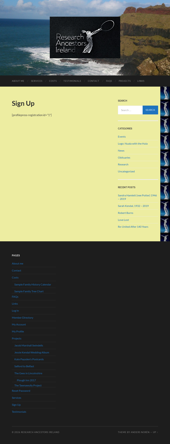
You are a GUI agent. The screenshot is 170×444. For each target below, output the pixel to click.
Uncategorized (126, 171)
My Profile (18, 331)
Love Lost (123, 219)
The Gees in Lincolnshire (28, 373)
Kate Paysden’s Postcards (29, 359)
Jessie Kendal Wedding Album (31, 352)
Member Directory (22, 317)
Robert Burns (125, 212)
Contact (93, 81)
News (121, 150)
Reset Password (21, 390)
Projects (125, 81)
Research (123, 164)
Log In (15, 310)
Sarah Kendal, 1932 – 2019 (133, 205)
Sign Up (16, 404)
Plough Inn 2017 (26, 380)
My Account (19, 324)
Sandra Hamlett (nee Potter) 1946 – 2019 (137, 197)
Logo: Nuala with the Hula (133, 143)
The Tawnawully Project (28, 385)
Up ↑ (155, 432)
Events (122, 136)
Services (36, 81)
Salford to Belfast (24, 366)
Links (140, 81)
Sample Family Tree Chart (29, 291)
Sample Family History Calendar (32, 284)
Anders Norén (140, 432)
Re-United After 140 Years (133, 226)
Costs (53, 81)
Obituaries (124, 157)
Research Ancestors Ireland (40, 432)
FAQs (109, 81)
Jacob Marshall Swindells (28, 345)
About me (18, 81)
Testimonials (72, 81)
